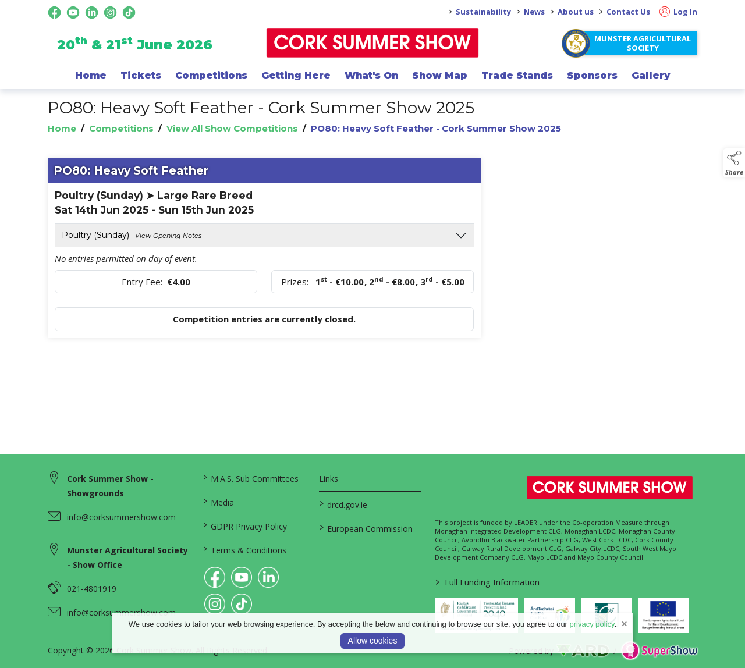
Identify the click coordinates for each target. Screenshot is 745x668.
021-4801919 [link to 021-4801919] (91, 588)
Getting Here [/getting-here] (296, 75)
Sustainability (483, 11)
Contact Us (628, 11)
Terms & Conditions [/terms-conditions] (244, 549)
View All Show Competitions (232, 128)
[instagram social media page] (110, 12)
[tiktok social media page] (129, 12)
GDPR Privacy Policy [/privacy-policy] (245, 525)
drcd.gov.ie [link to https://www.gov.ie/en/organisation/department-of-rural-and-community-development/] (343, 504)
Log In (678, 11)
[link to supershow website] (659, 650)
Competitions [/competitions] (211, 75)
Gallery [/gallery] (651, 75)
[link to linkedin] (268, 577)
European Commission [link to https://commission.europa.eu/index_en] (365, 527)
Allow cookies (373, 640)
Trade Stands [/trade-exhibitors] (517, 75)
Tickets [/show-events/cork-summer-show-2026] (140, 75)
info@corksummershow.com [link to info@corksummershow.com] (121, 517)
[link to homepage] (373, 42)
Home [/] (91, 75)
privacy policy (592, 624)
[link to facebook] (214, 577)
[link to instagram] (214, 604)
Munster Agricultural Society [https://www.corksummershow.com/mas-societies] (642, 43)
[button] (734, 162)
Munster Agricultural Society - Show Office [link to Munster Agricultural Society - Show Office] (127, 557)
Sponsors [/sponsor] (592, 75)
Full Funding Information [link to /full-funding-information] (487, 582)
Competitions (121, 128)
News (534, 11)
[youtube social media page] (73, 12)
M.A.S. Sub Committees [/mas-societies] (251, 477)
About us (576, 11)
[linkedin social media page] (91, 12)
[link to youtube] (241, 577)
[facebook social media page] (54, 12)
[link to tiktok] (241, 604)
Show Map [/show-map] (439, 75)
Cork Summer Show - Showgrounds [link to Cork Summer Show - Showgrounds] (110, 486)
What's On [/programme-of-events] (371, 75)
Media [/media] (218, 501)
